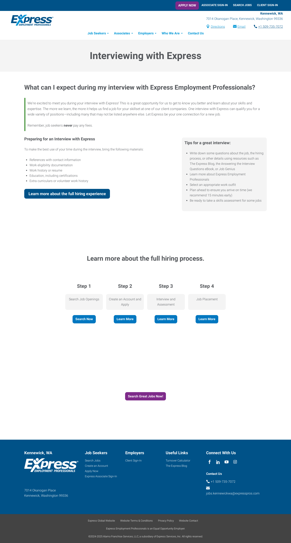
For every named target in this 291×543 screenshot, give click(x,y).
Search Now (84, 320)
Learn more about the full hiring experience (67, 194)
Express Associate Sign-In (101, 476)
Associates (122, 34)
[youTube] (226, 462)
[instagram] (235, 462)
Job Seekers (97, 34)
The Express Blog (176, 465)
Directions (213, 27)
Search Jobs (242, 5)
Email (236, 27)
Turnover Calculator (178, 460)
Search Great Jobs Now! (145, 397)
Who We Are (171, 34)
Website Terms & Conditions (136, 520)
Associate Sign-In (214, 5)
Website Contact (188, 520)
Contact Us (196, 34)
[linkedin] (218, 462)
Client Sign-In (267, 5)
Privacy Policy (166, 520)
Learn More (125, 320)
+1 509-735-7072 (265, 27)
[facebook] (209, 462)
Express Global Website (101, 520)
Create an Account (96, 465)
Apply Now (187, 5)
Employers (146, 34)
